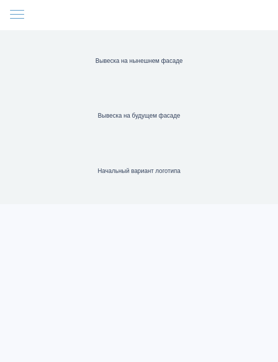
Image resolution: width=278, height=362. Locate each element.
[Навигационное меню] (17, 15)
